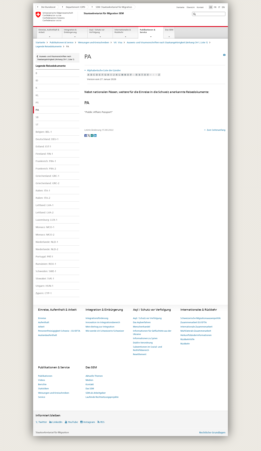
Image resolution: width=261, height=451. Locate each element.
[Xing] (92, 135)
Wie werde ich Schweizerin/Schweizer (105, 330)
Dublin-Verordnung (143, 342)
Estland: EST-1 (43, 146)
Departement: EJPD (73, 7)
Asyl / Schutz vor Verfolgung (97, 30)
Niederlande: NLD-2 (47, 249)
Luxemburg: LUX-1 (46, 219)
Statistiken (43, 388)
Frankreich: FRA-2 (46, 168)
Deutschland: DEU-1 (47, 139)
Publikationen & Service (147, 32)
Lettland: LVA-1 (45, 205)
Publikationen (45, 376)
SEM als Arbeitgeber (96, 392)
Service (41, 397)
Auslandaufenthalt (47, 335)
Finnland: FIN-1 (44, 153)
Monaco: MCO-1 (45, 227)
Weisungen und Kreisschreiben (93, 42)
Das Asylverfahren (142, 322)
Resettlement (139, 354)
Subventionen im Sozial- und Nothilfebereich (147, 348)
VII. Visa (118, 42)
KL (37, 95)
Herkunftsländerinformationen (196, 335)
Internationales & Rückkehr (123, 30)
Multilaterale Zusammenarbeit (195, 330)
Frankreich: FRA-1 (46, 161)
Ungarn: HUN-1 (44, 285)
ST (37, 124)
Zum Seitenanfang (215, 130)
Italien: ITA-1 (43, 190)
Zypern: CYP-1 (44, 293)
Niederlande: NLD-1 (47, 241)
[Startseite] (83, 16)
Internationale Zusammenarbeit (196, 326)
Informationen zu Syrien (145, 338)
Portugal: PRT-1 (44, 256)
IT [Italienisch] (219, 7)
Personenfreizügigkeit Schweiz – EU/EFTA (59, 330)
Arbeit (41, 326)
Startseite (180, 7)
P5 (37, 102)
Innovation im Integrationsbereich (103, 322)
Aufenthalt (43, 322)
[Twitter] (89, 135)
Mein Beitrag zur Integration (100, 326)
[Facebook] (86, 135)
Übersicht (191, 7)
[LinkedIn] (95, 135)
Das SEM (169, 29)
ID (37, 80)
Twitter (42, 422)
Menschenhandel (141, 326)
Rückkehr (185, 343)
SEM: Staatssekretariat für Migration (112, 7)
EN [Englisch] (223, 7)
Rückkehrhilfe (187, 339)
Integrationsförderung (97, 318)
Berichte (42, 384)
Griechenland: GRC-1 (47, 175)
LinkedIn (57, 422)
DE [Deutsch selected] (210, 7)
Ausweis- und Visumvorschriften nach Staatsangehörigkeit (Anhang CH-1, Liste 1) (167, 42)
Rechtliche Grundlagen (212, 432)
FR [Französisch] (215, 7)
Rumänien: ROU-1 (46, 263)
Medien (89, 380)
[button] (195, 14)
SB (37, 117)
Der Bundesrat (46, 7)
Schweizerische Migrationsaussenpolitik (200, 318)
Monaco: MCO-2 (45, 234)
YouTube (73, 422)
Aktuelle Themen (94, 376)
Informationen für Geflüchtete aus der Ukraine (152, 332)
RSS (102, 422)
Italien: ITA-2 (43, 197)
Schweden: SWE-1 (46, 271)
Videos (41, 380)
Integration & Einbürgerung (70, 30)
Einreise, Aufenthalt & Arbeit (49, 30)
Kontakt (200, 7)
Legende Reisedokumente (49, 46)
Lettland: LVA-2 (45, 212)
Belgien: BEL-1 (44, 131)
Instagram (89, 422)
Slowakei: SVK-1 (45, 278)
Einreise (42, 318)
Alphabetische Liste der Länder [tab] (104, 70)
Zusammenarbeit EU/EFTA (193, 322)
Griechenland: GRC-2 (47, 183)
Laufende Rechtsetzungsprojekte (102, 397)
